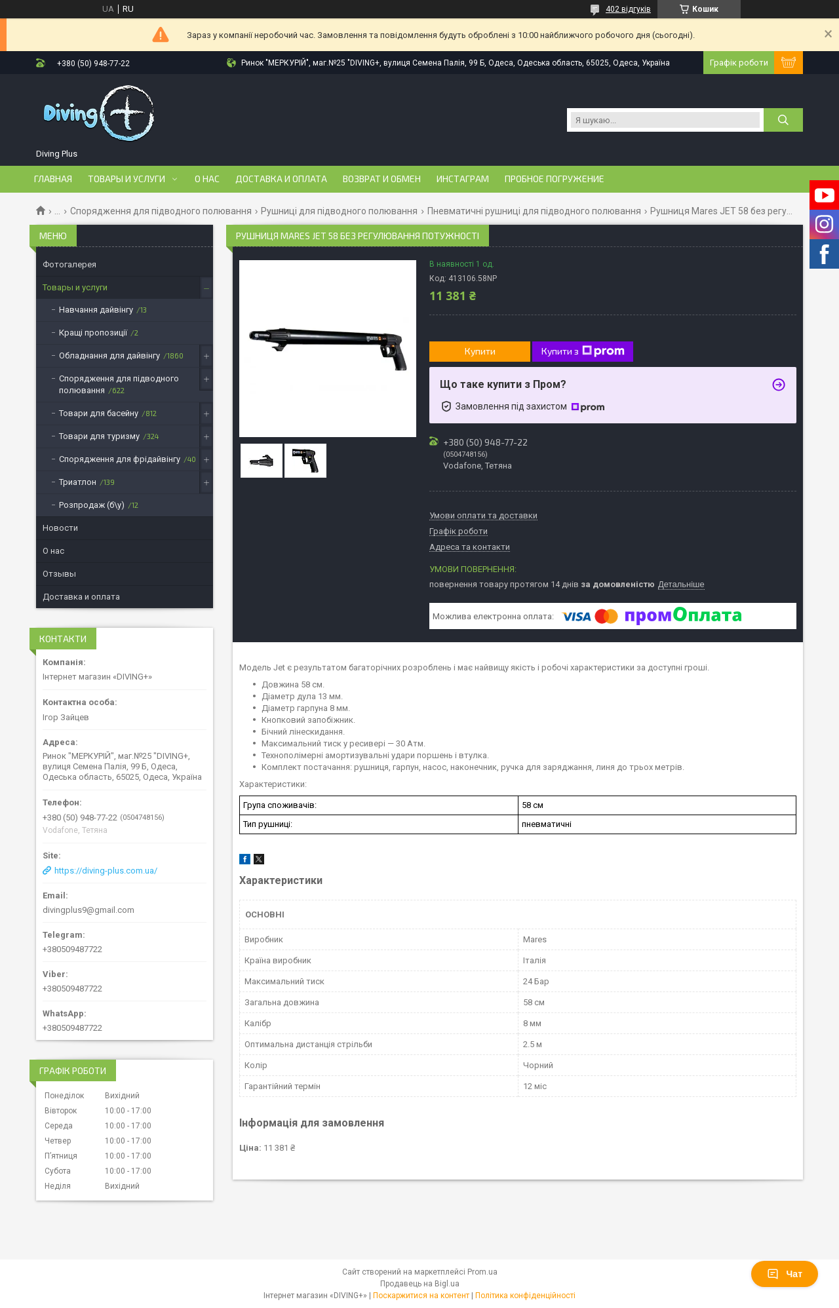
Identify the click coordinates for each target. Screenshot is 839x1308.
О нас (207, 178)
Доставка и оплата (281, 178)
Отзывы (59, 574)
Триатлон (77, 482)
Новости (60, 528)
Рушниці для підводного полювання (339, 211)
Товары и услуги (126, 178)
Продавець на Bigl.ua (419, 1283)
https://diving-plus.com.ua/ (105, 870)
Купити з (583, 351)
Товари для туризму (99, 436)
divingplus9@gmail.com (88, 910)
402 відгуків (628, 9)
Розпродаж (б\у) (92, 505)
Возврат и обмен (382, 178)
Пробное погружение (554, 178)
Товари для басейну (98, 413)
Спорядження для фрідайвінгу (119, 459)
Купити (480, 350)
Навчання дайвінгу (96, 310)
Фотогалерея (69, 264)
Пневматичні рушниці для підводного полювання (534, 211)
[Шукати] (783, 120)
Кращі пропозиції (93, 332)
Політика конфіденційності (525, 1295)
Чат (784, 1274)
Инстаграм (463, 178)
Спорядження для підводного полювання (161, 211)
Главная (53, 178)
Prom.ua (482, 1272)
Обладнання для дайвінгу (109, 355)
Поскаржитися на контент (421, 1295)
